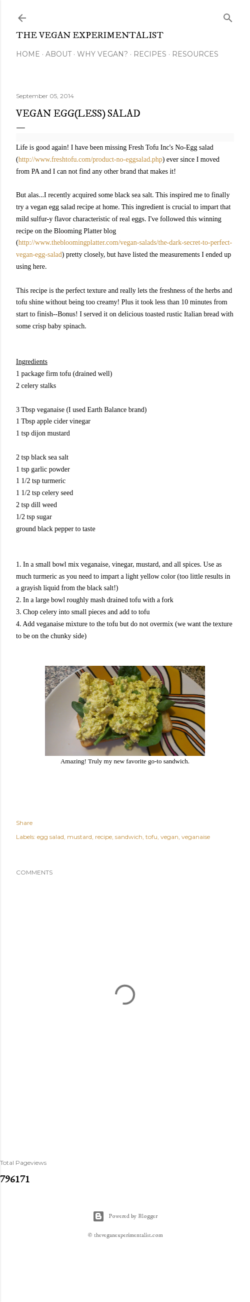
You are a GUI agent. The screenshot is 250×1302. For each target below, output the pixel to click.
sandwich (128, 836)
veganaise (196, 836)
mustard (79, 836)
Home (28, 54)
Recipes (150, 54)
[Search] (228, 16)
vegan (169, 836)
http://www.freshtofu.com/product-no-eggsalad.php (90, 159)
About (59, 54)
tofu (152, 836)
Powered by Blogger (125, 1216)
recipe (103, 836)
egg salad (50, 836)
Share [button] (24, 822)
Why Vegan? (102, 54)
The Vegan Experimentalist (90, 35)
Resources (195, 54)
